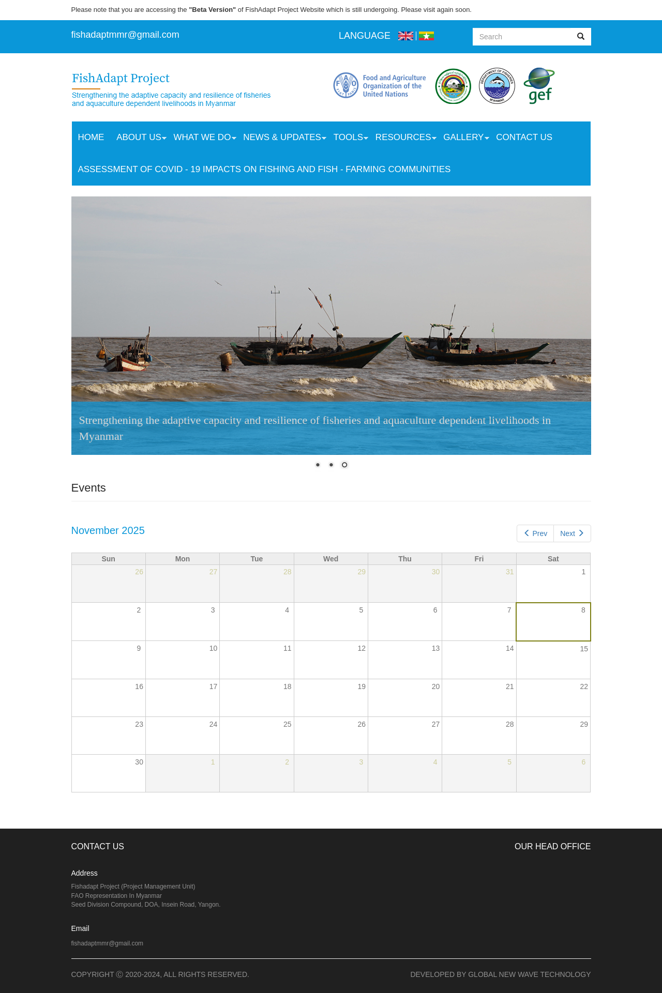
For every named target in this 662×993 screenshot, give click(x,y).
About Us (138, 138)
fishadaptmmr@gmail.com (107, 943)
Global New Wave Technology (529, 974)
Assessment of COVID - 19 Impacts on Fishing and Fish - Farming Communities (264, 169)
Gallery (463, 138)
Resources (403, 138)
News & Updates (281, 138)
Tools (347, 138)
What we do (202, 138)
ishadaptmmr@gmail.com (126, 34)
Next (572, 533)
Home (91, 137)
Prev (535, 533)
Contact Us (524, 137)
